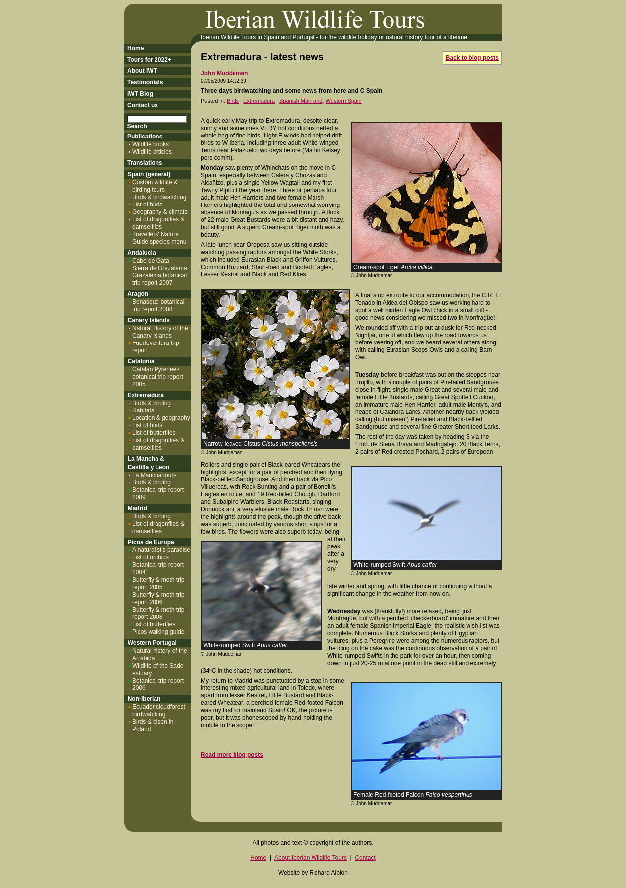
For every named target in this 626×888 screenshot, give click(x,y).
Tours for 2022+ (149, 59)
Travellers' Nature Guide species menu (159, 238)
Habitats (143, 410)
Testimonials (145, 82)
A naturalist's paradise (161, 549)
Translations (144, 162)
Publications (144, 136)
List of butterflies (153, 432)
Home (135, 48)
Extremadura (259, 101)
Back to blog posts (472, 57)
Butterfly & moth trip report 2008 (158, 613)
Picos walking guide (158, 631)
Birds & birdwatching (159, 197)
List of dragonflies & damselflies (158, 223)
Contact (365, 857)
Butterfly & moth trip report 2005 (158, 583)
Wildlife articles (152, 151)
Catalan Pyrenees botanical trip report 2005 (157, 377)
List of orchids (150, 557)
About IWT (142, 71)
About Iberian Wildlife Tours (310, 857)
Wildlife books (150, 144)
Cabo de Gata (150, 260)
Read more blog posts (232, 754)
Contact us (142, 105)
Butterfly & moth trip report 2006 (158, 598)
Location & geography (161, 417)
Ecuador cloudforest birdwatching (158, 710)
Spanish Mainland (300, 101)
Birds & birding (151, 403)
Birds (233, 101)
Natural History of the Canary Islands (160, 332)
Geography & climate (160, 211)
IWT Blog (140, 93)
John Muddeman (224, 73)
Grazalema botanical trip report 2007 (159, 279)
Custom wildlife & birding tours (155, 186)
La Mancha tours (154, 475)
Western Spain (344, 101)
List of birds (147, 204)
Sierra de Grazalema (159, 268)
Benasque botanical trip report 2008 (158, 305)
